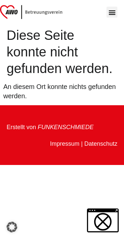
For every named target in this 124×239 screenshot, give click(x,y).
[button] (111, 12)
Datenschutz (100, 143)
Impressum (64, 143)
